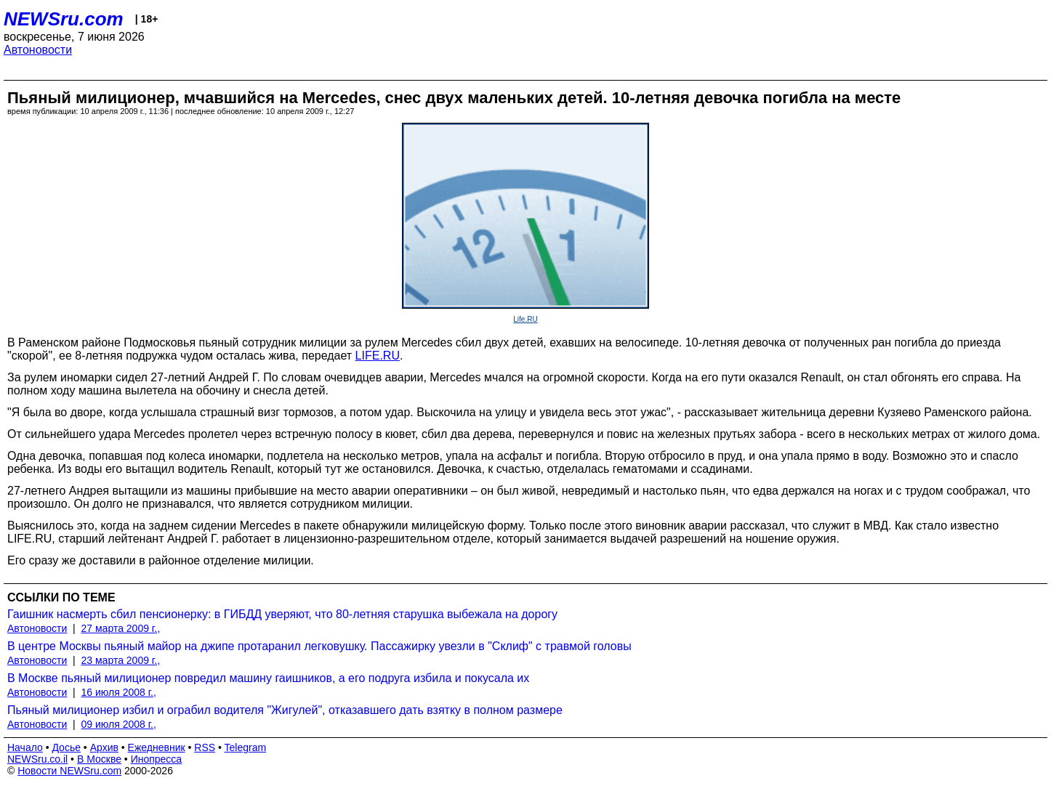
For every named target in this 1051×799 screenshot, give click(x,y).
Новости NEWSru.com (69, 770)
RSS (204, 747)
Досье (66, 747)
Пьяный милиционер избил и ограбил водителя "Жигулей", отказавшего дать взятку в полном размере (285, 710)
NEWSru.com (64, 19)
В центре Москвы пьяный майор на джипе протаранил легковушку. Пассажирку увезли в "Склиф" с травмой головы (319, 646)
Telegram (246, 747)
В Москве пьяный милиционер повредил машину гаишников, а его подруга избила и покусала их (268, 678)
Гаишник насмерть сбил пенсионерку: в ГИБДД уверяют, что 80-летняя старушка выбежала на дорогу (282, 614)
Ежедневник (156, 747)
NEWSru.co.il (37, 759)
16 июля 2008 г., (118, 692)
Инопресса (156, 759)
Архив (104, 747)
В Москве (99, 759)
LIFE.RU (377, 355)
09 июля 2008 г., (118, 724)
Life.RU (525, 319)
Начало (25, 747)
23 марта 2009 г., (121, 660)
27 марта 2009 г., (121, 628)
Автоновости (38, 50)
